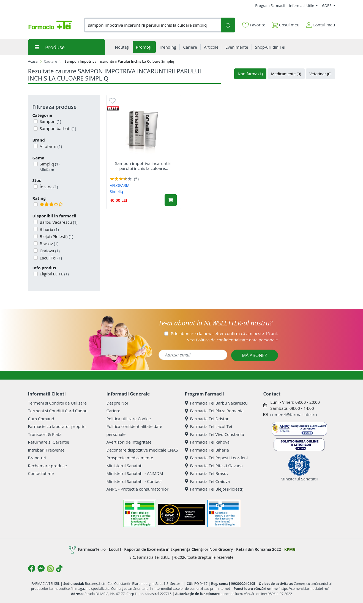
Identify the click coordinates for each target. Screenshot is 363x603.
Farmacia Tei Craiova (207, 481)
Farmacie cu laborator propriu (57, 426)
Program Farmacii (270, 5)
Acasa (33, 61)
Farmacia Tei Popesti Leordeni (216, 457)
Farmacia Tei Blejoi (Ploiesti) (214, 489)
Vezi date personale (232, 339)
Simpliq (49, 166)
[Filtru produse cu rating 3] (36, 204)
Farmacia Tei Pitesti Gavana (214, 465)
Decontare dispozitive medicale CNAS (142, 450)
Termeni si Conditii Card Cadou (58, 410)
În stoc (48, 186)
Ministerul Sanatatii (125, 465)
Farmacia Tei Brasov (207, 473)
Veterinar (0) (320, 73)
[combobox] (152, 25)
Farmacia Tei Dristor (207, 418)
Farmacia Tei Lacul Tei (208, 426)
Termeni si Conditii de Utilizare (57, 403)
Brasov (48, 243)
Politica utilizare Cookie (129, 418)
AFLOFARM (120, 185)
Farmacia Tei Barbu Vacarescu (216, 403)
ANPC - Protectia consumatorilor (138, 489)
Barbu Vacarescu (58, 222)
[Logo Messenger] (41, 568)
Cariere (114, 410)
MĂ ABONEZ (254, 355)
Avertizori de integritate (129, 442)
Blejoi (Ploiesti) (56, 236)
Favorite (253, 25)
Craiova (49, 250)
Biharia (49, 229)
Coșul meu (285, 24)
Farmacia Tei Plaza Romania (214, 410)
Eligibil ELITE (54, 273)
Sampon (50, 121)
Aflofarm (50, 146)
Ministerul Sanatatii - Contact (134, 481)
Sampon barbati (57, 128)
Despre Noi (117, 403)
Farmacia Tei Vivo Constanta (214, 434)
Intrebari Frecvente (46, 450)
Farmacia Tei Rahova (207, 442)
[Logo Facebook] (31, 568)
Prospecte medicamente (130, 457)
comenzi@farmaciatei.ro (293, 414)
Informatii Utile (302, 5)
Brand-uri (37, 457)
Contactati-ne (41, 473)
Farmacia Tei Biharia (207, 450)
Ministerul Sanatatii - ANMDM (135, 473)
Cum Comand (41, 418)
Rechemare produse (47, 465)
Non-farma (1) (250, 73)
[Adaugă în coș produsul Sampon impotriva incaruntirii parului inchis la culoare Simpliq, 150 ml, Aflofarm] (171, 200)
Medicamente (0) (286, 73)
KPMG (290, 549)
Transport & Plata (45, 434)
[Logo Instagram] (50, 568)
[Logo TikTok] (59, 568)
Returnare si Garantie (48, 442)
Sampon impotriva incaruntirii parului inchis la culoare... (143, 166)
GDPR (327, 5)
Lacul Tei (50, 258)
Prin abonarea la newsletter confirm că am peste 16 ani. (224, 333)
